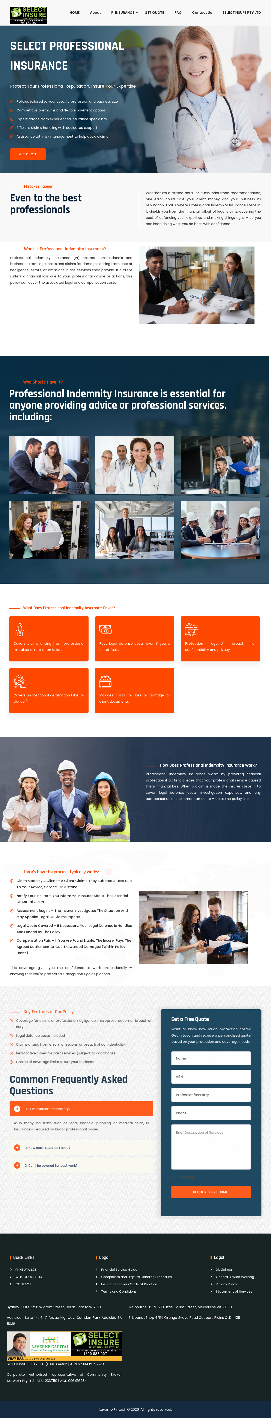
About (95, 12)
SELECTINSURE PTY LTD (242, 12)
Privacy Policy (226, 1284)
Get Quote (28, 154)
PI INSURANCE (122, 12)
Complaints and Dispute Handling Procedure (136, 1277)
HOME (75, 12)
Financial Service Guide (119, 1269)
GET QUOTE (154, 12)
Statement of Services (234, 1291)
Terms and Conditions (119, 1291)
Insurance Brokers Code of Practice (129, 1284)
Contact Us (202, 12)
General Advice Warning (235, 1277)
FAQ (178, 12)
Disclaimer (224, 1269)
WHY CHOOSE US (28, 1277)
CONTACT (23, 1284)
